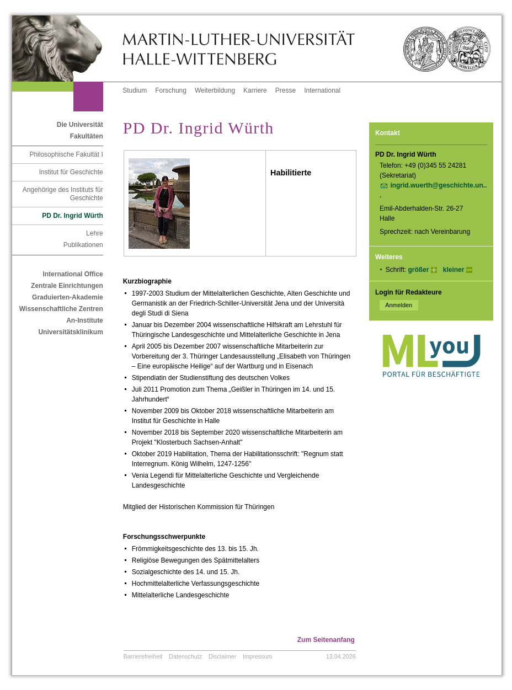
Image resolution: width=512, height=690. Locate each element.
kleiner (454, 270)
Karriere (255, 90)
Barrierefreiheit (143, 656)
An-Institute (84, 320)
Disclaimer (222, 656)
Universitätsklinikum (70, 332)
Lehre (94, 233)
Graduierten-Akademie (67, 297)
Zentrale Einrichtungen (67, 286)
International (322, 90)
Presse (285, 90)
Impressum (257, 656)
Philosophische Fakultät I (66, 154)
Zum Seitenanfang (326, 640)
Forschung (170, 90)
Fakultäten (86, 136)
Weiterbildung (215, 90)
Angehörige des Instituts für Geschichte (63, 194)
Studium (134, 90)
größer (418, 270)
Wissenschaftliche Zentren (61, 309)
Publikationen (83, 245)
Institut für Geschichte (71, 172)
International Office (72, 274)
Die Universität (80, 125)
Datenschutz (185, 656)
